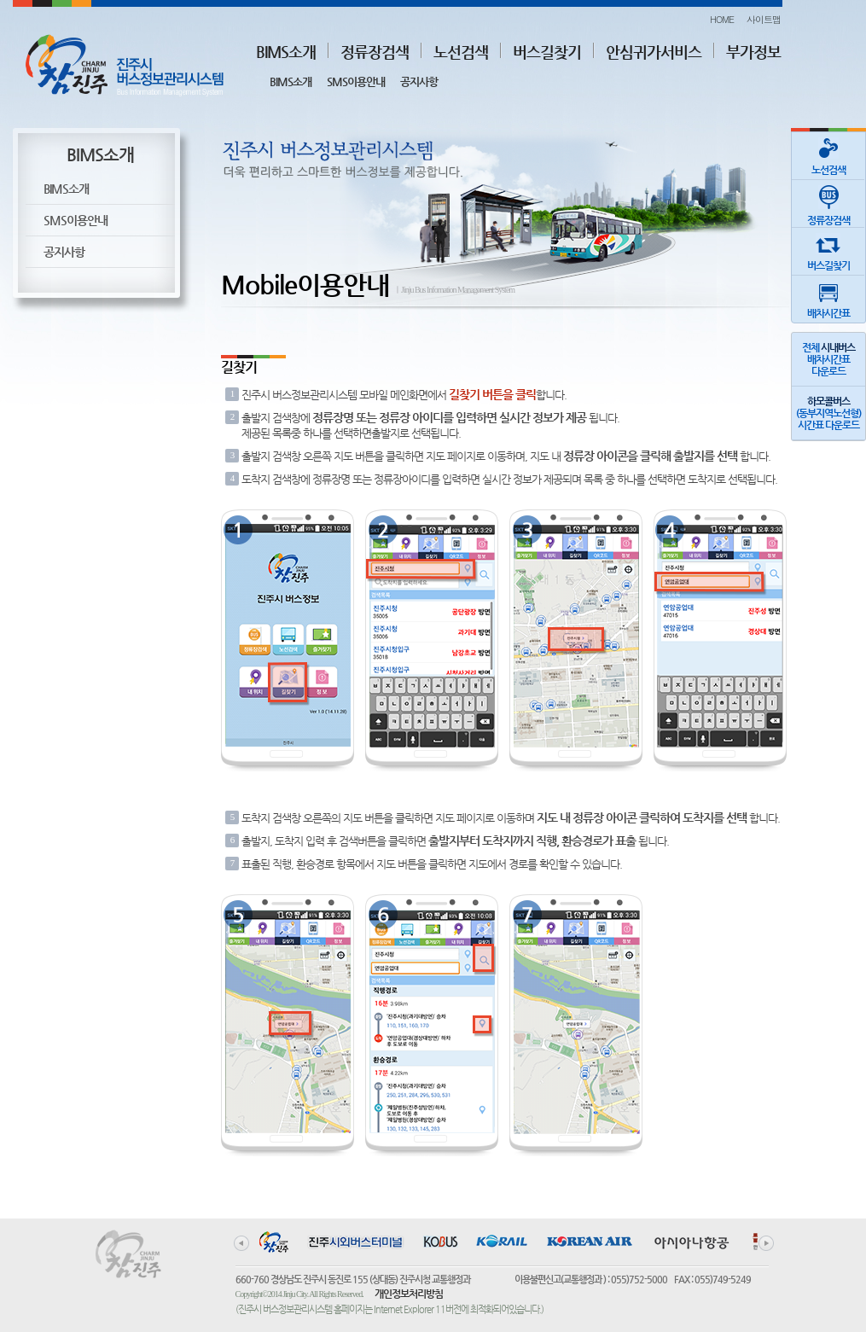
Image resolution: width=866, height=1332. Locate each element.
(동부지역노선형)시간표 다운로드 (828, 413)
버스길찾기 (547, 52)
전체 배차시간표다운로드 (828, 359)
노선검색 (460, 52)
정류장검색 (374, 52)
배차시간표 (828, 297)
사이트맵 (764, 19)
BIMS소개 (286, 52)
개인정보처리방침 (409, 1294)
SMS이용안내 (356, 81)
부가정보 (753, 52)
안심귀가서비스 (653, 52)
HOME (722, 19)
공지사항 (419, 81)
